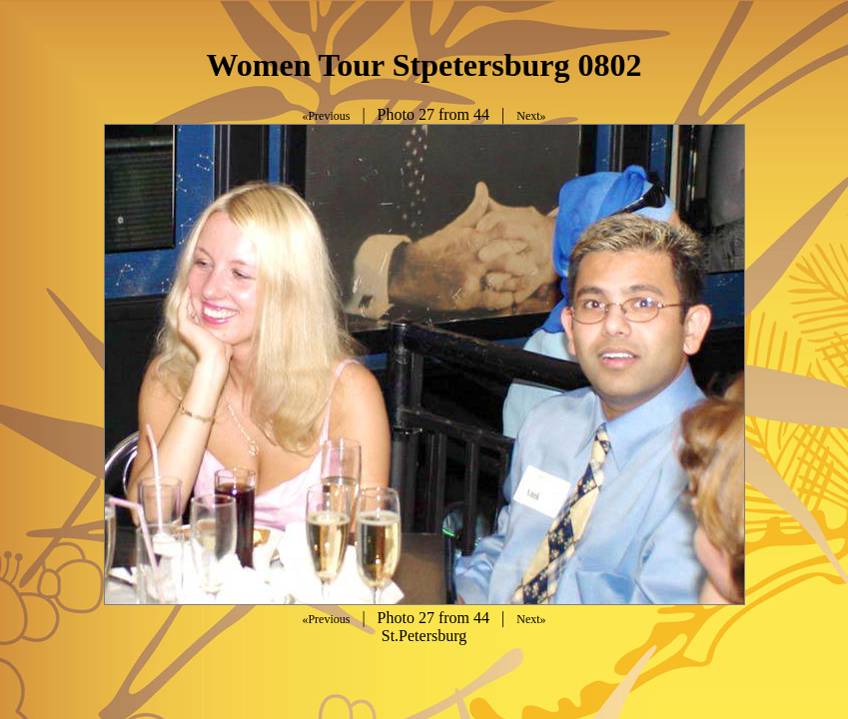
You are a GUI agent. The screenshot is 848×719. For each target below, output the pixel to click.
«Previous (326, 116)
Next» (530, 116)
